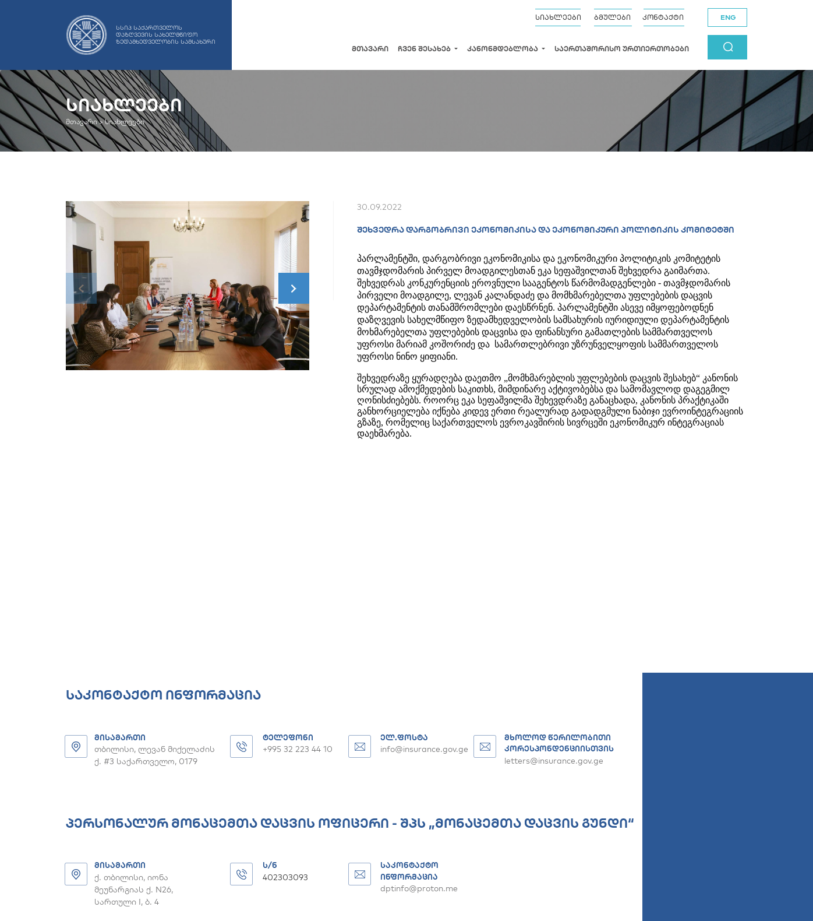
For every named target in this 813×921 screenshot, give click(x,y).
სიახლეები (558, 17)
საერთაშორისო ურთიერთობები (621, 48)
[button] (293, 288)
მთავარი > (84, 121)
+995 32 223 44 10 (298, 749)
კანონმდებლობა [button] (503, 48)
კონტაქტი (663, 17)
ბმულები (612, 17)
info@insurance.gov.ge (424, 749)
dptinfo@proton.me (419, 888)
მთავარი (370, 48)
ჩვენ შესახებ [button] (425, 48)
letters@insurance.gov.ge (553, 760)
